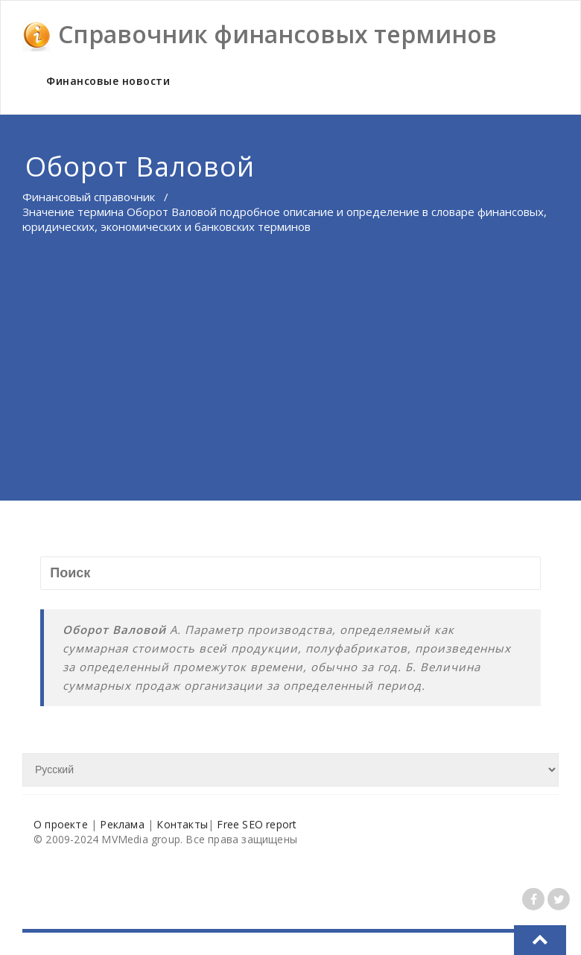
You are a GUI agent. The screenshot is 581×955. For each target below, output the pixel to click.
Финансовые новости (108, 81)
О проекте (61, 824)
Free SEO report (256, 824)
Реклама (122, 824)
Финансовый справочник (88, 196)
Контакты (182, 824)
